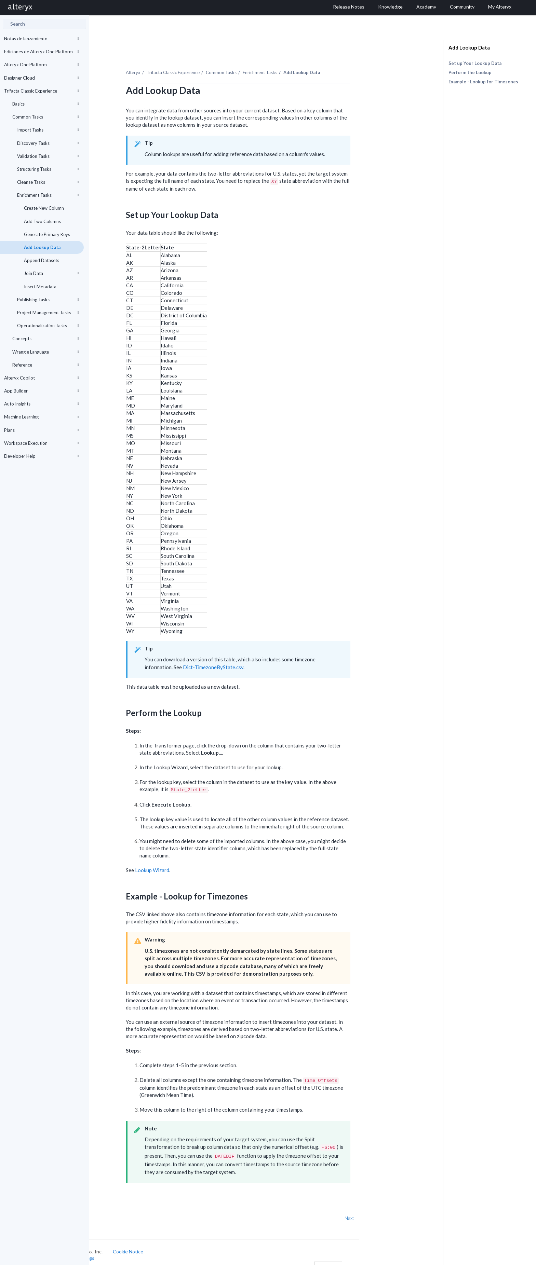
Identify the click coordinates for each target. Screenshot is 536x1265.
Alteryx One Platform (41, 64)
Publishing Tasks (48, 299)
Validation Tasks (48, 156)
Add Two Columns (42, 221)
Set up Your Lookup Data (474, 63)
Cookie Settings (115, 1250)
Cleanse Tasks (48, 182)
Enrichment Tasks (48, 195)
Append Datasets (41, 260)
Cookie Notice (166, 1243)
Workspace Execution (41, 443)
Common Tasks (45, 117)
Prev (107, 1210)
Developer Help (41, 456)
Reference (45, 365)
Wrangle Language (45, 352)
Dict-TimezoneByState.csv (251, 659)
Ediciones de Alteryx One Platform (41, 51)
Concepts (45, 338)
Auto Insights (41, 404)
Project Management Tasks (48, 312)
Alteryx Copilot (41, 378)
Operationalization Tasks (48, 325)
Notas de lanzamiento (41, 38)
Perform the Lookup (470, 72)
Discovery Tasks (48, 143)
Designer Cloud (41, 78)
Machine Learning (41, 417)
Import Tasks (48, 130)
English (366, 1259)
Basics (45, 104)
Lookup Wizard (190, 862)
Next (387, 1210)
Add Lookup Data (42, 247)
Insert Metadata (40, 286)
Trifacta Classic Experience (41, 91)
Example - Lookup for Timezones (483, 81)
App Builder (41, 391)
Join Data (51, 273)
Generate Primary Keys (47, 234)
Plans (41, 430)
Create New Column (44, 208)
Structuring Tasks (48, 169)
